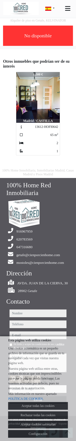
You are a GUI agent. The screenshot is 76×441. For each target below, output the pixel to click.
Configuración (38, 434)
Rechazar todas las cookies (38, 415)
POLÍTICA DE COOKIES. (26, 398)
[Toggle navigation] (68, 8)
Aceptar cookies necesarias (38, 424)
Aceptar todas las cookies (38, 406)
